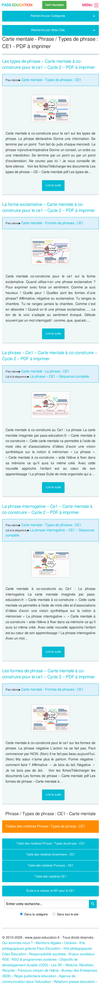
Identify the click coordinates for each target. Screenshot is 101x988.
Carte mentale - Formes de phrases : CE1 (52, 223)
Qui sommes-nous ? (17, 943)
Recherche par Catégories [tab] (48, 15)
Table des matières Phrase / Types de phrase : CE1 (50, 843)
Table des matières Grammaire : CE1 (50, 854)
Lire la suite (53, 185)
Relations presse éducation (74, 981)
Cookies (70, 943)
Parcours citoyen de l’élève (38, 970)
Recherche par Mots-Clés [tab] (48, 30)
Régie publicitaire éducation (35, 976)
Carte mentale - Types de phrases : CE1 (51, 80)
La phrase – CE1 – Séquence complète (59, 376)
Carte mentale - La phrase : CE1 (45, 371)
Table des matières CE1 (50, 876)
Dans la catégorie (34, 914)
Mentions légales (48, 943)
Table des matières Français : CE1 (51, 865)
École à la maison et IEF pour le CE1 (50, 890)
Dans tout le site (65, 914)
